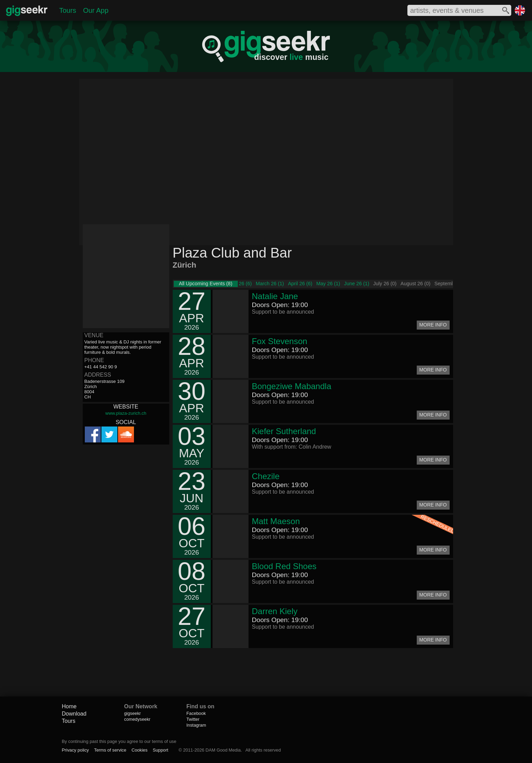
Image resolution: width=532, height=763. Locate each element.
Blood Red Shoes (284, 566)
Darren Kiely (275, 611)
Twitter (193, 719)
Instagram (196, 725)
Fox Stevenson (279, 341)
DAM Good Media (223, 750)
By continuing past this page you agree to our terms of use (119, 741)
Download (74, 714)
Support (160, 750)
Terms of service (110, 750)
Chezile (266, 476)
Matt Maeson (276, 521)
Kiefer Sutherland (284, 431)
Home (69, 706)
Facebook (196, 713)
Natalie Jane (275, 296)
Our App (95, 10)
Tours (67, 10)
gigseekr (132, 713)
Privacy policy (75, 750)
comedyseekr (137, 719)
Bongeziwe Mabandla (292, 386)
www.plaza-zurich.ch (125, 413)
